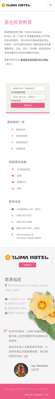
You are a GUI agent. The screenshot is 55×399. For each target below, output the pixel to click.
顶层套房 (18, 148)
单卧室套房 (20, 136)
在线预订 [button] (27, 265)
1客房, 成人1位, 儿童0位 (24, 97)
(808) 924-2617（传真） (26, 228)
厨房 (17, 176)
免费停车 (19, 182)
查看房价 (28, 105)
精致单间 (18, 129)
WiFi (17, 188)
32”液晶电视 (21, 169)
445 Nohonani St (26, 236)
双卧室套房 (20, 142)
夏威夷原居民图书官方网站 (34, 60)
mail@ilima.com (17, 299)
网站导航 (29, 395)
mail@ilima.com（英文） (27, 209)
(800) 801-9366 (22, 222)
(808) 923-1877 (22, 215)
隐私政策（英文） (42, 395)
